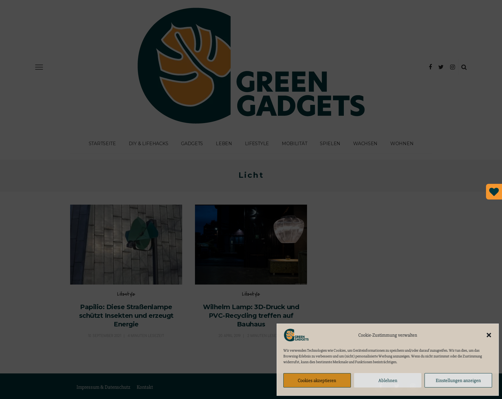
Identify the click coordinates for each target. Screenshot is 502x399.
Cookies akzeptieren (317, 380)
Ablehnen (387, 380)
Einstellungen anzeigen (458, 380)
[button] (489, 335)
